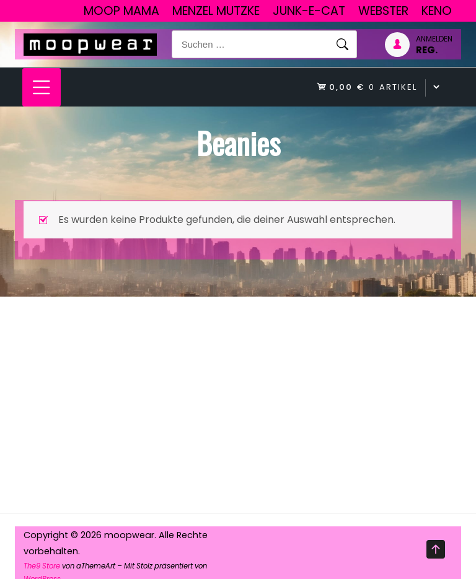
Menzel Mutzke (216, 10)
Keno (436, 10)
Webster (383, 10)
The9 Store (42, 566)
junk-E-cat (309, 10)
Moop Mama (121, 10)
